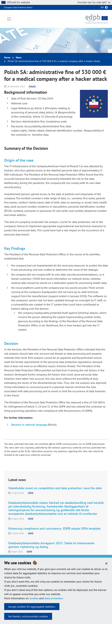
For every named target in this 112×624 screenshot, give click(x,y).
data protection (53, 598)
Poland (32, 86)
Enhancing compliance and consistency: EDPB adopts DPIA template (54, 528)
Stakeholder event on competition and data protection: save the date (55, 488)
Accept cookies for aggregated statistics (31, 606)
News (18, 57)
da (102, 7)
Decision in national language (29, 424)
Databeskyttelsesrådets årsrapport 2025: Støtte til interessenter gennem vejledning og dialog (51, 545)
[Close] (106, 563)
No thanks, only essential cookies (28, 616)
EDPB (30, 493)
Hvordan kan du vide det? (93, 2)
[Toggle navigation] (9, 18)
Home (7, 57)
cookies (33, 598)
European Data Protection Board (18, 7)
